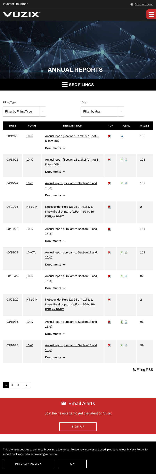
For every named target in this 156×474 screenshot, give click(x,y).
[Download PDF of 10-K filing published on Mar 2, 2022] (109, 276)
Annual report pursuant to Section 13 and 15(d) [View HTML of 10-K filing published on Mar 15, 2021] (71, 324)
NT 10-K (31, 206)
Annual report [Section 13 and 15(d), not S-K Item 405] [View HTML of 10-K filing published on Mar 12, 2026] (72, 138)
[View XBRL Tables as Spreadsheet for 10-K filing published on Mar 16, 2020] (122, 345)
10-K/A (31, 252)
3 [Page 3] (19, 385)
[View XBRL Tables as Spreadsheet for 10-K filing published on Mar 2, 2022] (122, 276)
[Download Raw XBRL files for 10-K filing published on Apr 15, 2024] (125, 183)
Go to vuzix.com (144, 4)
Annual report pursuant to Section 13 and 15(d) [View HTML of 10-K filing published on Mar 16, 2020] (71, 348)
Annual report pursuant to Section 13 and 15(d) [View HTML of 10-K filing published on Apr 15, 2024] (71, 186)
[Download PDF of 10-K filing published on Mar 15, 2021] (109, 321)
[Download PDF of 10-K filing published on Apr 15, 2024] (109, 183)
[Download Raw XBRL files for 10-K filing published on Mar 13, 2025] (125, 159)
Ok (72, 463)
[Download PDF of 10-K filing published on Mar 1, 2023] (109, 228)
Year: (84, 102)
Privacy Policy (28, 463)
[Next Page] (26, 385)
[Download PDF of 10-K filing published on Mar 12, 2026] (109, 136)
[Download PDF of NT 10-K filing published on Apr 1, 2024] (109, 206)
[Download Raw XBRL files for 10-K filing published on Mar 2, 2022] (125, 276)
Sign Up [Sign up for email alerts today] (78, 426)
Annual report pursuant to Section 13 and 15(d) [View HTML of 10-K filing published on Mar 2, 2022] (71, 278)
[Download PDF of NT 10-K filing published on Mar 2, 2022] (109, 299)
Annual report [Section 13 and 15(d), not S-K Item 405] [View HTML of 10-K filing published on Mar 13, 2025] (72, 162)
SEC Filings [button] (78, 84)
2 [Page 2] (13, 385)
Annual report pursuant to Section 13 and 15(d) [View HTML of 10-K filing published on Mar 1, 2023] (71, 231)
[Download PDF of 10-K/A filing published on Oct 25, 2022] (109, 252)
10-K (29, 136)
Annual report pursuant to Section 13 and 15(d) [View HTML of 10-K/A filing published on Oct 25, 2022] (71, 255)
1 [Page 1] (7, 385)
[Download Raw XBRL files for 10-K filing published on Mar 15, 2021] (125, 321)
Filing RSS (142, 370)
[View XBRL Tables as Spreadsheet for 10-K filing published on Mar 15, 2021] (122, 321)
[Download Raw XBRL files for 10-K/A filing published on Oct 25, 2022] (125, 252)
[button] (151, 14)
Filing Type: (10, 102)
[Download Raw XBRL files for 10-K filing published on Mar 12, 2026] (122, 136)
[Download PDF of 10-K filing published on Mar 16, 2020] (109, 345)
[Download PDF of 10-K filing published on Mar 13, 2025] (109, 159)
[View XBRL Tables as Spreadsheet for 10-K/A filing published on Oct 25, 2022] (122, 252)
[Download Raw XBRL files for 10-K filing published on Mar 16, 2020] (125, 345)
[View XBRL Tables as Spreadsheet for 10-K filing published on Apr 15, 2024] (122, 183)
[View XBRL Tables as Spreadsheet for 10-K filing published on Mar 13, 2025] (122, 159)
